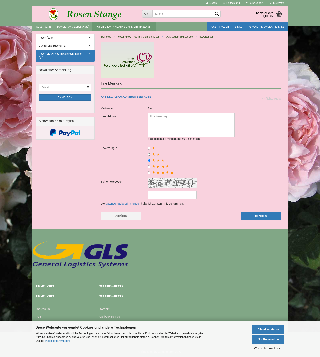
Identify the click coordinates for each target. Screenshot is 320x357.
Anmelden (65, 97)
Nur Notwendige (268, 339)
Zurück (121, 216)
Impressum (43, 309)
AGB (38, 316)
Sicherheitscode (111, 181)
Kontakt (104, 309)
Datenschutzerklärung (57, 340)
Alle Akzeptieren (268, 329)
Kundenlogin (254, 3)
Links (238, 26)
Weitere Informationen (268, 348)
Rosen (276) (43, 26)
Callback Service (109, 316)
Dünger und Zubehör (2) (73, 26)
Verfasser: (107, 108)
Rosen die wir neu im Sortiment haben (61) (124, 26)
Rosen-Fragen (219, 26)
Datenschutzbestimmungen (122, 203)
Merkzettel (277, 3)
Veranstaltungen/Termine (266, 26)
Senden (261, 216)
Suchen (211, 3)
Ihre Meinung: (110, 116)
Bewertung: (108, 148)
